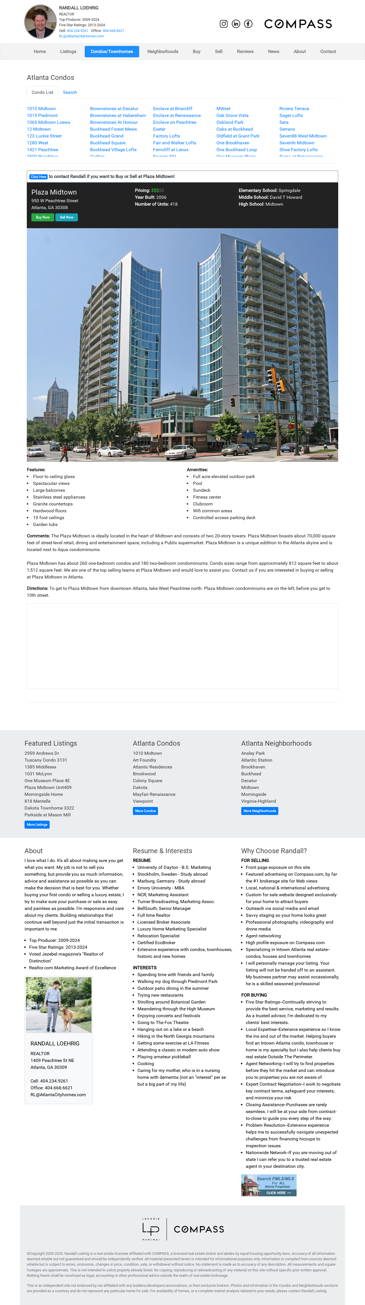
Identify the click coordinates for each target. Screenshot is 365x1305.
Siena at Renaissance (301, 156)
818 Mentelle (37, 801)
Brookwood (144, 773)
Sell (218, 51)
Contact (328, 51)
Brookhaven (253, 767)
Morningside (253, 794)
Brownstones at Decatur (114, 108)
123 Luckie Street (44, 136)
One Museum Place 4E (47, 780)
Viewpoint (143, 801)
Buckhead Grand (106, 136)
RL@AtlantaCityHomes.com (81, 36)
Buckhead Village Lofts (113, 149)
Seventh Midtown (297, 142)
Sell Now (66, 217)
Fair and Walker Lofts (174, 142)
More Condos (145, 811)
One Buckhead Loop (236, 149)
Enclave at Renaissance (177, 115)
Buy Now (43, 217)
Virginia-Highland (258, 801)
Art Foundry (144, 760)
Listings (68, 51)
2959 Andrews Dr (42, 753)
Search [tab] (70, 92)
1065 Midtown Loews (48, 122)
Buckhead (251, 773)
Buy (196, 51)
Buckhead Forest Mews (113, 129)
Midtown (250, 787)
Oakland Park (230, 122)
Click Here (38, 177)
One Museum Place (236, 156)
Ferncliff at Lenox (170, 149)
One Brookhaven (233, 142)
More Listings (37, 825)
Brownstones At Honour (114, 122)
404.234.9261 (77, 31)
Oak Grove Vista (232, 115)
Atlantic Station (256, 760)
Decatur (249, 780)
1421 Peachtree (42, 149)
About (300, 51)
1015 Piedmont (42, 115)
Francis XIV (164, 156)
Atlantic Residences (152, 767)
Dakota (140, 787)
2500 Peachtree (42, 156)
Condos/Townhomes (112, 51)
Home (40, 51)
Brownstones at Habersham (118, 115)
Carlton (97, 156)
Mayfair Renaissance (154, 794)
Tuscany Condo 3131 (46, 760)
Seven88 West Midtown (303, 136)
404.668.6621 (113, 31)
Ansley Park (253, 753)
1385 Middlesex (40, 767)
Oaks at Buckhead (234, 129)
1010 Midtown (41, 108)
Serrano (287, 129)
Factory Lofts (166, 136)
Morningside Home (44, 794)
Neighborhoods (162, 51)
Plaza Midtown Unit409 (48, 787)
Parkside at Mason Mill (48, 815)
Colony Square (147, 780)
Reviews (245, 51)
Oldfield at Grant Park (237, 136)
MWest (223, 108)
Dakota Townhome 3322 (49, 808)
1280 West (37, 142)
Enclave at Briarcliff (172, 108)
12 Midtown (39, 129)
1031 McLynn (38, 773)
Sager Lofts (291, 115)
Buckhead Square (107, 142)
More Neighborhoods (260, 811)
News (273, 51)
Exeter (159, 129)
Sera (284, 122)
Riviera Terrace (294, 108)
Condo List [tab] (42, 92)
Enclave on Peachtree (174, 122)
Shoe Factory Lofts (298, 149)
